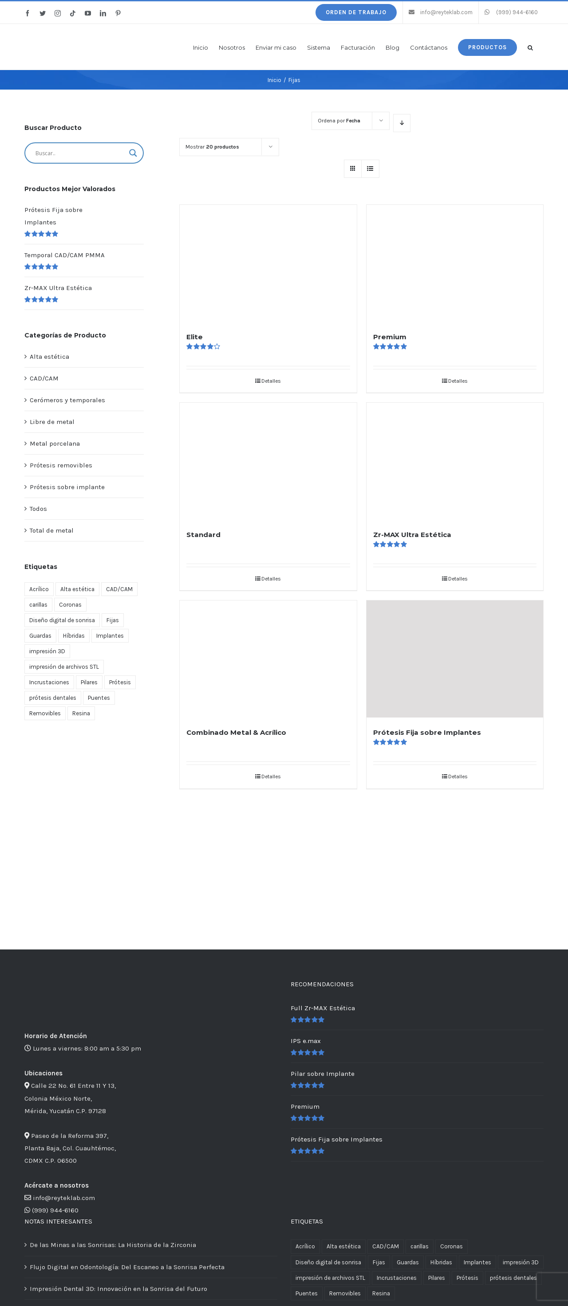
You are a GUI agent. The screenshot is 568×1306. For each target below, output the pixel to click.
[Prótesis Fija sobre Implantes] (455, 659)
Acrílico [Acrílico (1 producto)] (39, 589)
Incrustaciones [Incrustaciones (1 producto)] (49, 682)
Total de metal (52, 530)
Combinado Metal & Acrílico (236, 732)
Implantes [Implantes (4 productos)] (110, 635)
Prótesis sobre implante (67, 487)
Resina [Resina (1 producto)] (81, 713)
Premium (389, 337)
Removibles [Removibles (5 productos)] (45, 713)
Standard (203, 534)
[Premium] (455, 263)
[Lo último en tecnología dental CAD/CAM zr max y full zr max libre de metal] (84, 744)
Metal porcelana (55, 443)
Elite (194, 337)
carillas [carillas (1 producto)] (38, 604)
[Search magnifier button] (133, 153)
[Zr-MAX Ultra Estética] (455, 461)
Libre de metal (52, 422)
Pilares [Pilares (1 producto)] (89, 682)
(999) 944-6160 (55, 1210)
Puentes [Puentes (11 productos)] (99, 697)
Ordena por (339, 121)
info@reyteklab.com (64, 1198)
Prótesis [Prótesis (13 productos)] (120, 682)
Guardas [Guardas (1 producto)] (40, 635)
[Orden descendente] (401, 123)
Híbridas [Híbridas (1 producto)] (74, 635)
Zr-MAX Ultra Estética (412, 534)
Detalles (271, 381)
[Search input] (80, 153)
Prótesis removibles (61, 465)
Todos (38, 509)
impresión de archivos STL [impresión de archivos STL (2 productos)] (64, 666)
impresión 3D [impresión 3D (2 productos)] (47, 651)
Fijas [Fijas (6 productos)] (112, 620)
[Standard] (268, 461)
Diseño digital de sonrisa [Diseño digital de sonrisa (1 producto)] (62, 620)
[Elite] (268, 263)
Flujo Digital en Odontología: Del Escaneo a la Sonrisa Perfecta (127, 1267)
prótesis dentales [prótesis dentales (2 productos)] (52, 697)
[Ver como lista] (370, 168)
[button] (530, 47)
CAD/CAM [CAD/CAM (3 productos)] (119, 589)
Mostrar (212, 147)
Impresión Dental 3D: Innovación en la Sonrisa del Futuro (118, 1289)
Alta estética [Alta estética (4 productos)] (77, 589)
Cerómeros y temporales (67, 400)
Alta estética (49, 357)
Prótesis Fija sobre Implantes (427, 732)
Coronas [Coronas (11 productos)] (70, 604)
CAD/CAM (44, 378)
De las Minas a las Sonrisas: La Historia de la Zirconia (113, 1245)
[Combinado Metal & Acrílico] (268, 659)
